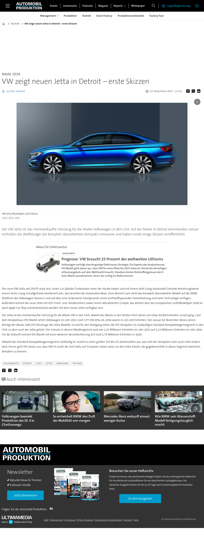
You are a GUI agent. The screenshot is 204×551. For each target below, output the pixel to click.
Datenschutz (56, 519)
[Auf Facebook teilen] (188, 91)
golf (39, 363)
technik (77, 363)
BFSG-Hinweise (85, 519)
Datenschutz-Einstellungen (108, 519)
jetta (49, 363)
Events (54, 5)
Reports (118, 5)
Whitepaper (138, 5)
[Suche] (153, 5)
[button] (195, 408)
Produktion (70, 15)
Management (48, 15)
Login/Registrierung (178, 5)
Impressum (70, 519)
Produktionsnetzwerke (131, 15)
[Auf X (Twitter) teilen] (193, 91)
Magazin (103, 5)
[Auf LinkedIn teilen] (199, 91)
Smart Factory (104, 15)
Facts (136, 519)
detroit (27, 363)
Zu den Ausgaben (140, 498)
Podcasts (87, 5)
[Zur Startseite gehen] (29, 5)
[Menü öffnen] (8, 6)
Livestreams (70, 5)
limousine (62, 363)
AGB (46, 519)
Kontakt (128, 519)
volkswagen (11, 363)
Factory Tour (156, 15)
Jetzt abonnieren (25, 495)
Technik (86, 15)
